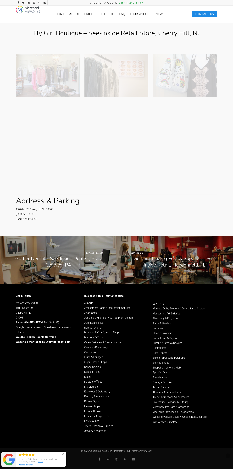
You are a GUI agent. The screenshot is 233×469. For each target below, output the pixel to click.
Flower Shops (92, 406)
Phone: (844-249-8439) (37, 322)
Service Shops (161, 362)
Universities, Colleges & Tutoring (171, 402)
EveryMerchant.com (58, 341)
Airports (88, 303)
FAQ (129, 14)
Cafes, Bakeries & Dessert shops (102, 342)
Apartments (91, 312)
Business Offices (93, 337)
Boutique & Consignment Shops (102, 332)
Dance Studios (92, 366)
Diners (87, 376)
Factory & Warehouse (96, 396)
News (166, 14)
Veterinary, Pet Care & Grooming (171, 406)
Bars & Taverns (92, 327)
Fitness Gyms (92, 401)
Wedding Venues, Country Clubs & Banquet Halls (180, 416)
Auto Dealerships (93, 322)
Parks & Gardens (162, 323)
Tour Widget (146, 14)
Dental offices (92, 371)
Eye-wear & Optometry (97, 391)
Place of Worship (162, 333)
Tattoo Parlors (161, 387)
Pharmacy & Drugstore (165, 318)
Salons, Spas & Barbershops (169, 357)
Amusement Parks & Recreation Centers (107, 307)
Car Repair (90, 352)
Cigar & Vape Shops (95, 362)
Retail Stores (160, 352)
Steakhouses (160, 377)
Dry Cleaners (91, 386)
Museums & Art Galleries (166, 313)
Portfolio (112, 14)
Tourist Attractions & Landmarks (171, 397)
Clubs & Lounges (93, 357)
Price (95, 14)
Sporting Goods (162, 372)
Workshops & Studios (165, 421)
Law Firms (158, 303)
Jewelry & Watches (95, 430)
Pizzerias (158, 328)
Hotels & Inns (91, 421)
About (81, 14)
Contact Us (204, 14)
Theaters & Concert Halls (167, 392)
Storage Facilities (162, 382)
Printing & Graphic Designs (167, 343)
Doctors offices (93, 381)
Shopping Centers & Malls (167, 367)
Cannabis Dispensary (96, 347)
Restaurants (159, 347)
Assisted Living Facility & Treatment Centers (108, 317)
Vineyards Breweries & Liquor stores (173, 411)
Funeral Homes (92, 411)
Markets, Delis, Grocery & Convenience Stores (179, 308)
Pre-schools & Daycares (166, 338)
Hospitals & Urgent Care (97, 416)
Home (66, 14)
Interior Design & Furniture (98, 426)
